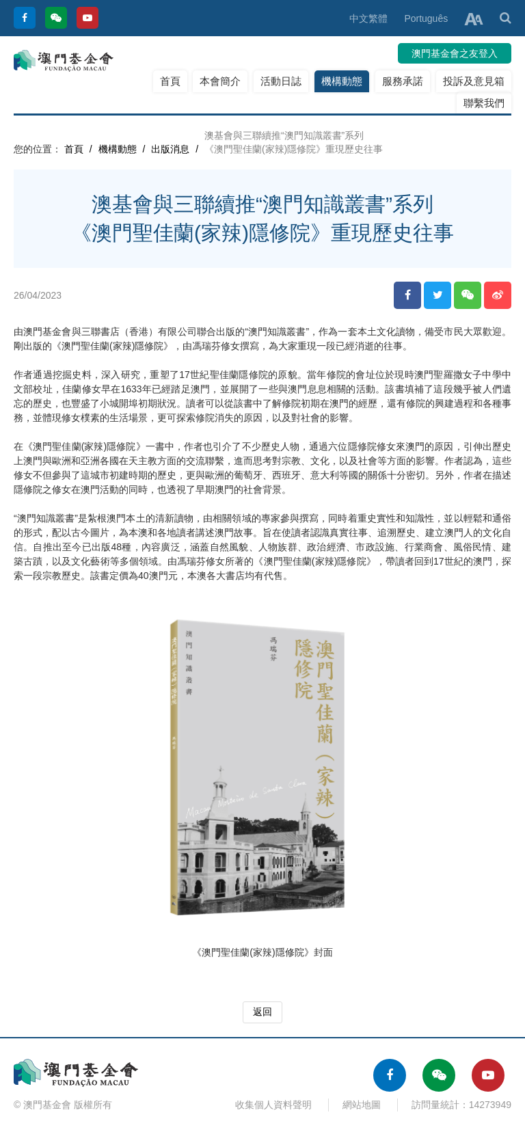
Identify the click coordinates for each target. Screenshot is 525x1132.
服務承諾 (402, 81)
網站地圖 (361, 1104)
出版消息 (170, 149)
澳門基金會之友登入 (455, 53)
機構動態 (341, 81)
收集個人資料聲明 (273, 1104)
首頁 (170, 81)
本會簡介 (220, 81)
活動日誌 (280, 81)
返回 (262, 1011)
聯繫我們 (483, 103)
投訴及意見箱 (473, 81)
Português (426, 18)
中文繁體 (368, 18)
